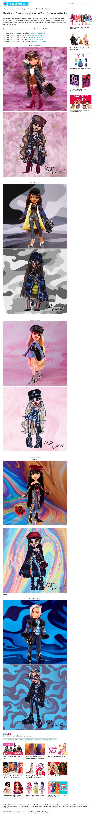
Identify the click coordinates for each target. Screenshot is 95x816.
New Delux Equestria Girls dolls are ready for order (35, 796)
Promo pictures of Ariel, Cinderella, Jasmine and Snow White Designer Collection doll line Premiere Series (13, 796)
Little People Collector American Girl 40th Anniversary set (79, 110)
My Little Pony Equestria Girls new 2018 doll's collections (57, 796)
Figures (30, 9)
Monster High (28, 806)
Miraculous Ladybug (7, 806)
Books (47, 9)
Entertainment (9, 9)
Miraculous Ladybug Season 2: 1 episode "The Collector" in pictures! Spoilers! (35, 757)
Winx (81, 806)
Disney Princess (31, 804)
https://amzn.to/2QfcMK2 (38, 41)
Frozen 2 (52, 804)
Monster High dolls (34, 806)
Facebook (86, 4)
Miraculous (86, 804)
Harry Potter (61, 804)
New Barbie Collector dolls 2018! (56, 756)
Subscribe (74, 4)
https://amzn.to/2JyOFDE (35, 35)
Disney (21, 804)
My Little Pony (41, 806)
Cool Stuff (39, 9)
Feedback (30, 811)
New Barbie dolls (47, 806)
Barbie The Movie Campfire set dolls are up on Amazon (80, 48)
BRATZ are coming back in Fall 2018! (12, 757)
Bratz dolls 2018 (52, 739)
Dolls (18, 9)
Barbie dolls (10, 804)
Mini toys (82, 804)
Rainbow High (75, 806)
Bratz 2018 (21, 739)
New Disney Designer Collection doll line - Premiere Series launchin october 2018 (35, 776)
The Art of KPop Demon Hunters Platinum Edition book (78, 90)
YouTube (49, 811)
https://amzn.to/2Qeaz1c (35, 39)
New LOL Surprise (58, 806)
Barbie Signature (16, 804)
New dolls (53, 806)
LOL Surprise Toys (76, 804)
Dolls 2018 (10, 739)
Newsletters (37, 811)
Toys (24, 9)
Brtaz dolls (44, 739)
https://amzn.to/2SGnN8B (37, 33)
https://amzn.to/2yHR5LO (36, 37)
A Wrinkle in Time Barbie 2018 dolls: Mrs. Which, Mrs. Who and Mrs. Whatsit (13, 776)
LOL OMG (66, 804)
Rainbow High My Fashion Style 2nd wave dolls (79, 28)
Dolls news (37, 739)
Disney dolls (25, 804)
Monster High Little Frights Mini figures (80, 68)
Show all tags (5, 807)
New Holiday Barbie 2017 (54, 776)
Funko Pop (57, 804)
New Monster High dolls (67, 806)
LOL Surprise (70, 804)
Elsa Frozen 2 (48, 804)
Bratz (16, 739)
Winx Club (85, 806)
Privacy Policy (45, 813)
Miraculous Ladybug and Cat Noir (18, 806)
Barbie (6, 804)
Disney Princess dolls (38, 804)
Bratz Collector (29, 739)
